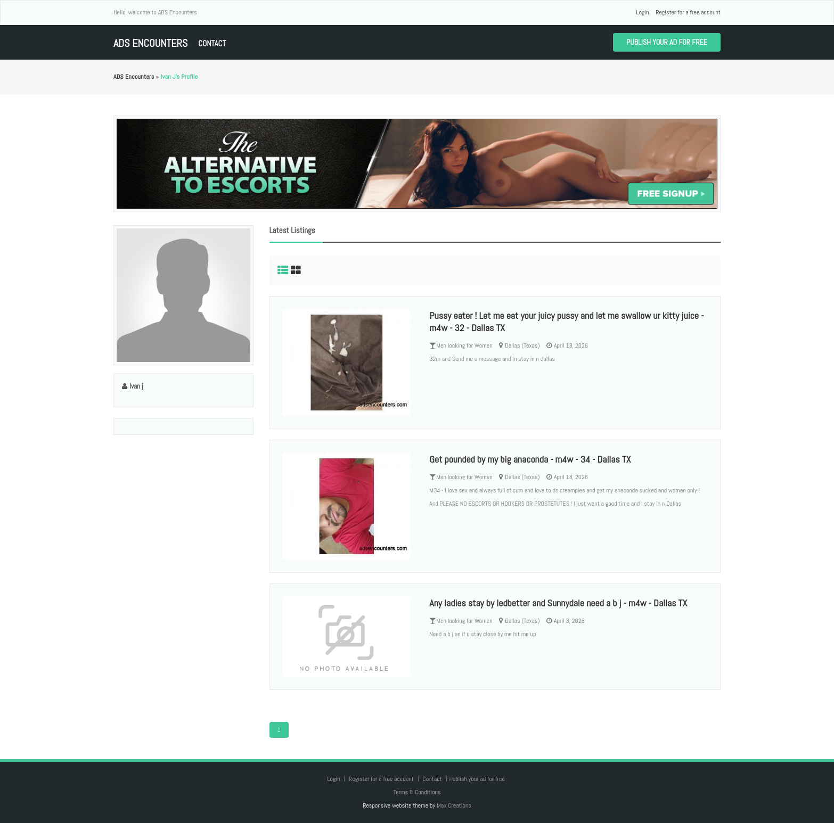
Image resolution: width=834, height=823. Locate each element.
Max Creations (454, 805)
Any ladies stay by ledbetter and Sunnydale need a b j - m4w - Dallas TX (558, 603)
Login (642, 12)
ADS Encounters (150, 43)
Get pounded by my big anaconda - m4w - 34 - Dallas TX (530, 459)
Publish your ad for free (666, 42)
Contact (212, 43)
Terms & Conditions (416, 792)
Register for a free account (688, 12)
